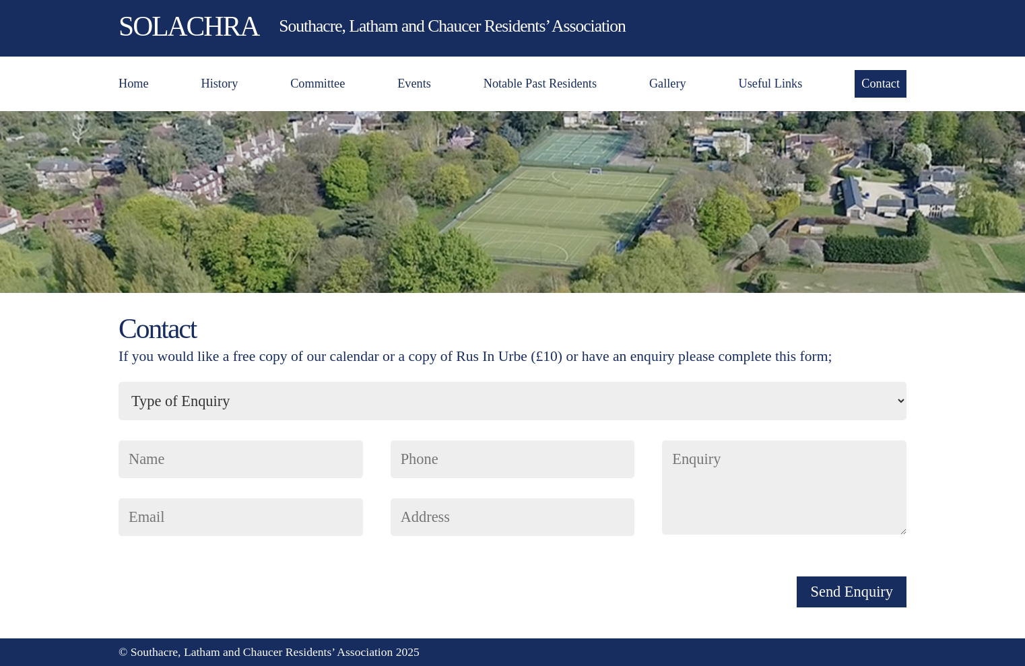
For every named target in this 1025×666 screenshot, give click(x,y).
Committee (317, 83)
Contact (880, 83)
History (219, 83)
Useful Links (771, 83)
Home (134, 83)
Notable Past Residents (540, 83)
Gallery (667, 83)
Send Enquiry (851, 591)
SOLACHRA (189, 26)
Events (414, 83)
